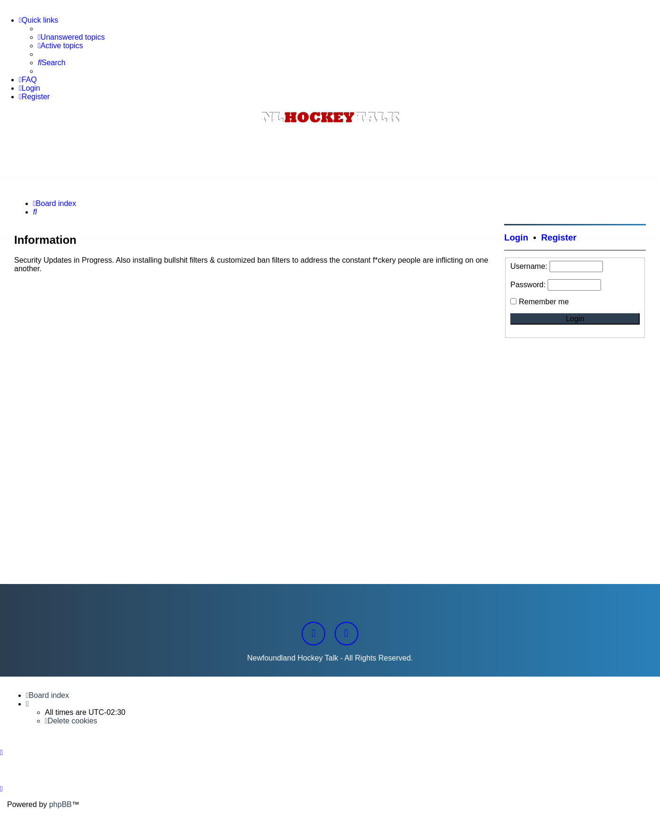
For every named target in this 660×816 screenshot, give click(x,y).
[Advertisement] (330, 151)
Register (558, 237)
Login (516, 237)
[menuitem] (71, 37)
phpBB (60, 804)
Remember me (544, 302)
